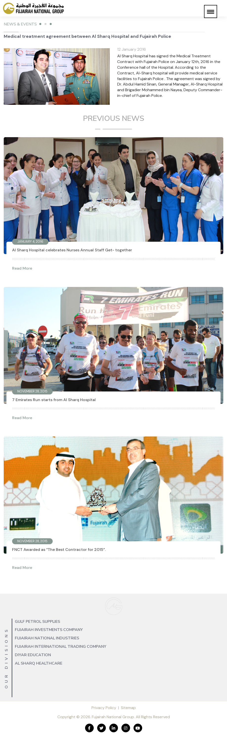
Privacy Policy (103, 707)
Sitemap (128, 707)
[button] (210, 11)
